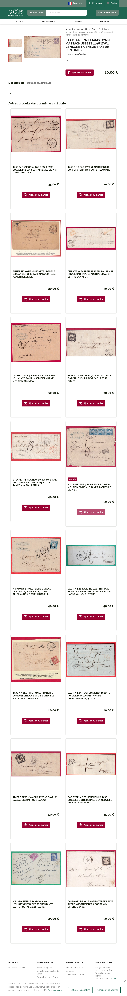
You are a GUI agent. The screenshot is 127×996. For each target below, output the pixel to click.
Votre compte (74, 962)
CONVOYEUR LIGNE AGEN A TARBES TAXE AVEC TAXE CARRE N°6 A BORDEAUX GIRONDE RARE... (90, 904)
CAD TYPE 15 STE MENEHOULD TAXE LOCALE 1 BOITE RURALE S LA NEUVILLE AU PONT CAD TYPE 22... (90, 800)
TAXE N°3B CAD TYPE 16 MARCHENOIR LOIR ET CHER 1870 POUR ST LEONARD (89, 168)
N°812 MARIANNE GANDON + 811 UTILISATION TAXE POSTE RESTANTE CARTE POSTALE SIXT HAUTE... (33, 904)
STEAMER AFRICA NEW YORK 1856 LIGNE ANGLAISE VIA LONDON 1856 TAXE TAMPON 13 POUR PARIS (35, 482)
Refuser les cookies (80, 990)
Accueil (20, 21)
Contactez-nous (107, 12)
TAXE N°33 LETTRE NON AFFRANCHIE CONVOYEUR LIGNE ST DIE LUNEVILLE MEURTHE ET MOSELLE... (33, 696)
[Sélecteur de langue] (76, 3)
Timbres (77, 21)
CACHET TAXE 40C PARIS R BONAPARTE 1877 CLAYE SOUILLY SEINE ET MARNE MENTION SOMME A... (34, 378)
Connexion (70, 971)
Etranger (104, 21)
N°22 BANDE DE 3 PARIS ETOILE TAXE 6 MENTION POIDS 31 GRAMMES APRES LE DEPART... (89, 487)
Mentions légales (44, 967)
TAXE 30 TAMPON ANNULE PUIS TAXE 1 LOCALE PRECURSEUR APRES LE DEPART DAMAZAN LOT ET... (35, 170)
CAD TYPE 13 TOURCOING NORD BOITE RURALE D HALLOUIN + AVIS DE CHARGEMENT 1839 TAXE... (89, 696)
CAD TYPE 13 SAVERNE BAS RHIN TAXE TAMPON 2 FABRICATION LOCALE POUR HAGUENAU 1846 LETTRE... (89, 591)
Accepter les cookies (107, 990)
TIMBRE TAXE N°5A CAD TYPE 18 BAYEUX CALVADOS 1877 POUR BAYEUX (35, 798)
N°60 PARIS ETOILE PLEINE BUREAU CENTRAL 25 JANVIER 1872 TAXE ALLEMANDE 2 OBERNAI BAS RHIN (32, 591)
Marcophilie (48, 21)
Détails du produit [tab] (39, 82)
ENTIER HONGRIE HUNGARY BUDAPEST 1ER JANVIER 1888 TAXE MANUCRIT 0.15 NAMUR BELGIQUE (34, 274)
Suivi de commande (74, 967)
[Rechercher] (66, 13)
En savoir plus (55, 990)
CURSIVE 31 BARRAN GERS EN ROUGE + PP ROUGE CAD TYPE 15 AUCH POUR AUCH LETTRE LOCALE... (90, 274)
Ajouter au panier (80, 72)
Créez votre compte (74, 974)
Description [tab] (16, 82)
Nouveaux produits (16, 967)
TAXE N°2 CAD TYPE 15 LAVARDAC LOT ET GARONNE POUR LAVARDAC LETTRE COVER (90, 378)
